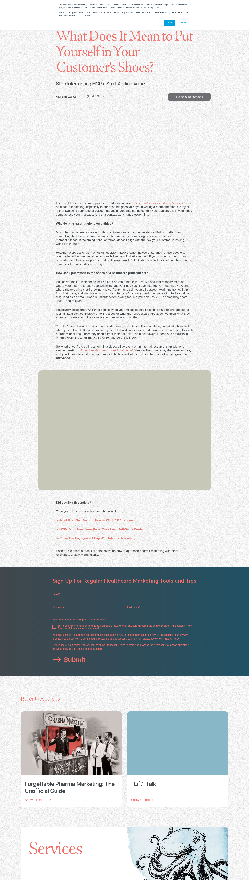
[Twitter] (93, 97)
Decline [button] (183, 23)
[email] (98, 97)
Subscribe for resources (189, 96)
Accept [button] (169, 23)
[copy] (103, 97)
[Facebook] (88, 97)
